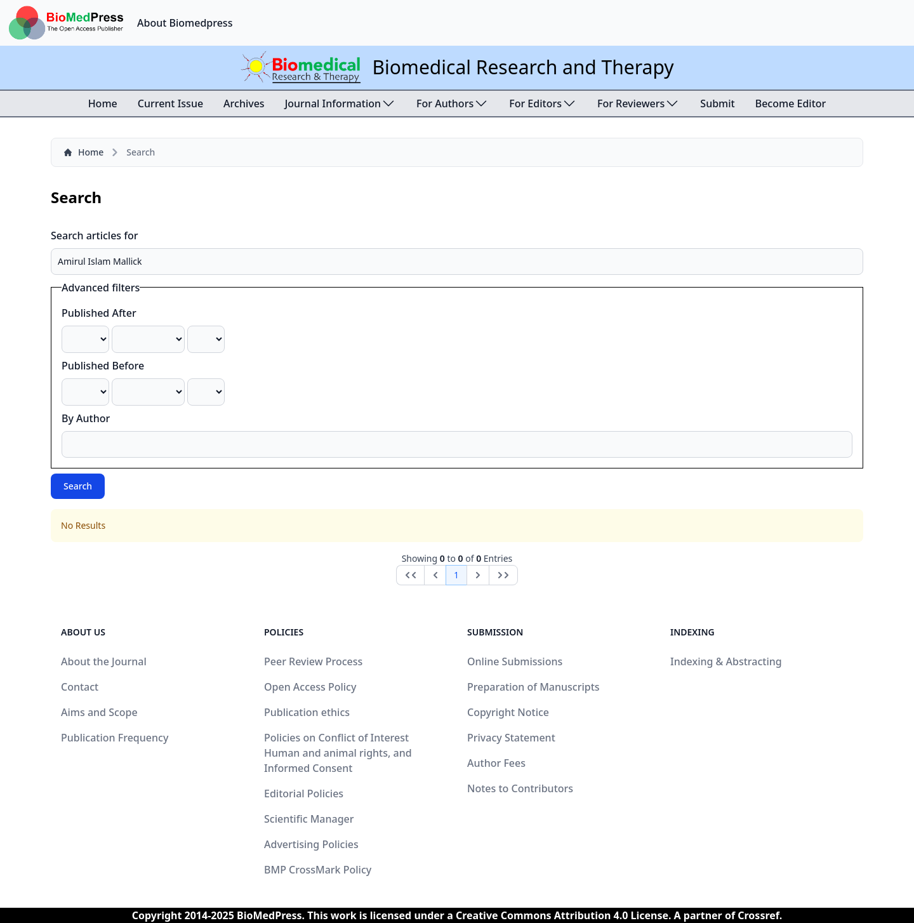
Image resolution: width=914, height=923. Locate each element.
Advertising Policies (311, 844)
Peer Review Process (313, 661)
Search (77, 486)
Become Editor (790, 103)
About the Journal (104, 661)
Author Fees (496, 763)
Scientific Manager (309, 819)
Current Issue (170, 103)
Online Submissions (514, 661)
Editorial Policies (303, 793)
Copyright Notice (508, 712)
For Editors (543, 103)
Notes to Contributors (520, 788)
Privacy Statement (511, 738)
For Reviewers (638, 103)
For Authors (452, 103)
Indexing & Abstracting (726, 661)
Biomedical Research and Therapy (522, 67)
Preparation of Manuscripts (533, 687)
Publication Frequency (114, 738)
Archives (244, 103)
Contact (79, 687)
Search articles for (94, 235)
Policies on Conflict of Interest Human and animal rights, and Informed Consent (338, 753)
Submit (717, 103)
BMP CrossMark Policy (317, 870)
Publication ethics (307, 712)
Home (102, 103)
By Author (86, 418)
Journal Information (340, 103)
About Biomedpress (184, 23)
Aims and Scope (99, 712)
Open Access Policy (310, 687)
